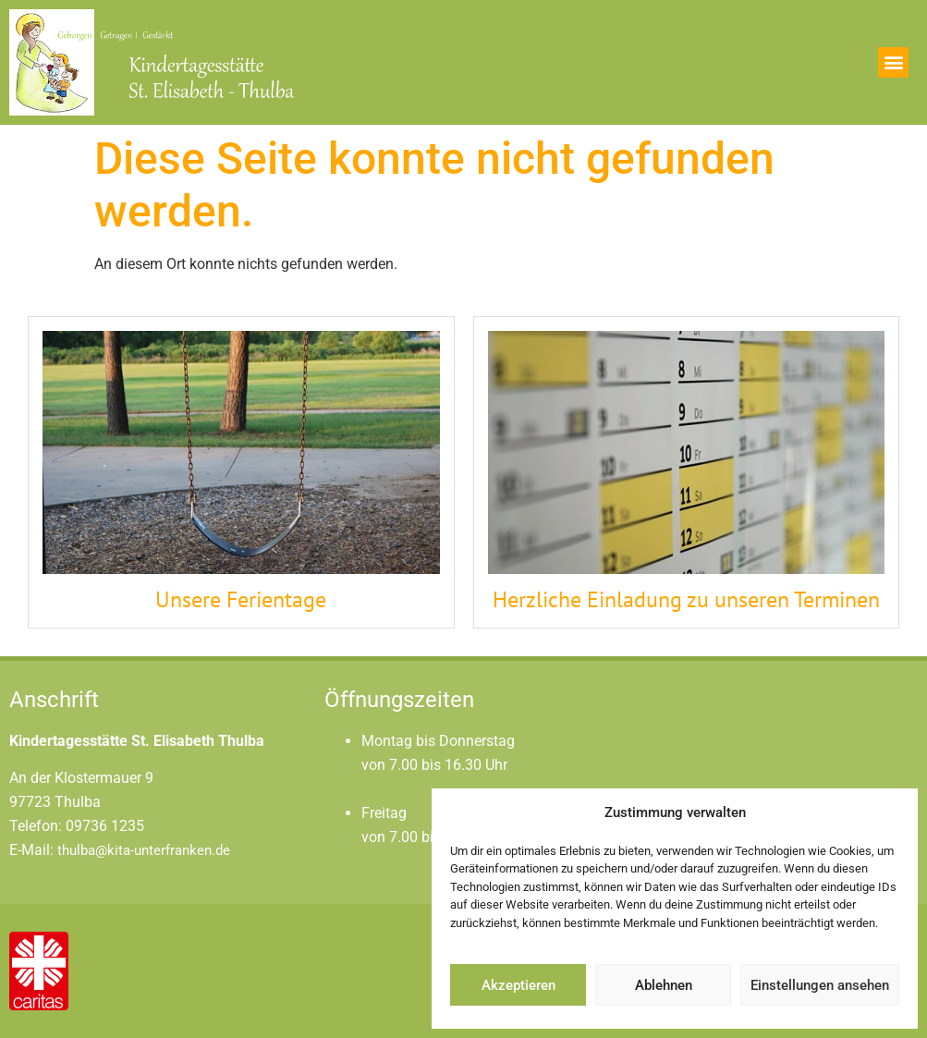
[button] (893, 62)
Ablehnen (663, 985)
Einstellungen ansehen (819, 985)
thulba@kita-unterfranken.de (143, 850)
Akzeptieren (518, 985)
